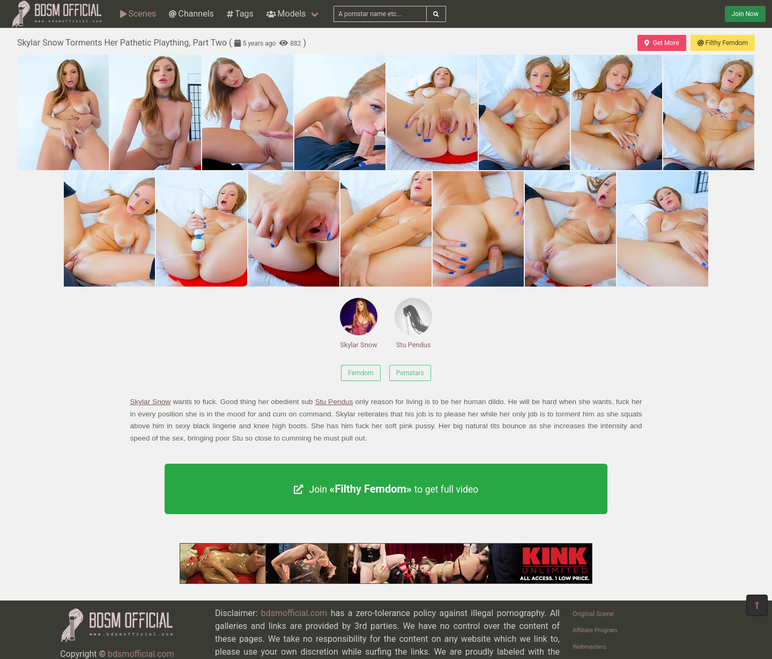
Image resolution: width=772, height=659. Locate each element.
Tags (240, 14)
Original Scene (593, 614)
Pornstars (410, 373)
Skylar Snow (358, 323)
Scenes (138, 14)
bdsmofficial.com (141, 654)
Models (286, 14)
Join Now (745, 14)
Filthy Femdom (722, 43)
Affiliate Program (595, 630)
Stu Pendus (413, 323)
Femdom (361, 373)
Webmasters (589, 646)
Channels (191, 14)
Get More (661, 43)
